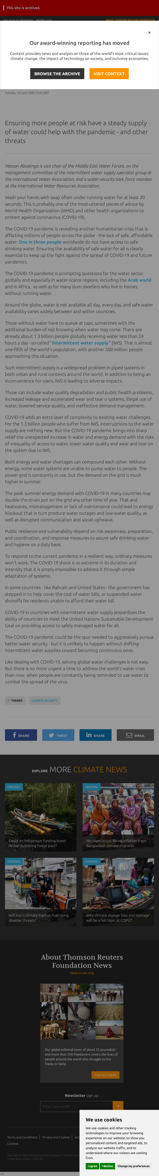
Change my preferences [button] (134, 1166)
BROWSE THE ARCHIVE (57, 73)
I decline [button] (107, 1166)
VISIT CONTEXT (109, 73)
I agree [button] (92, 1166)
